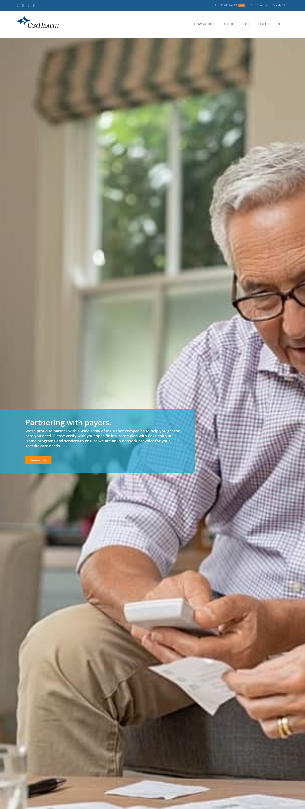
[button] (279, 24)
